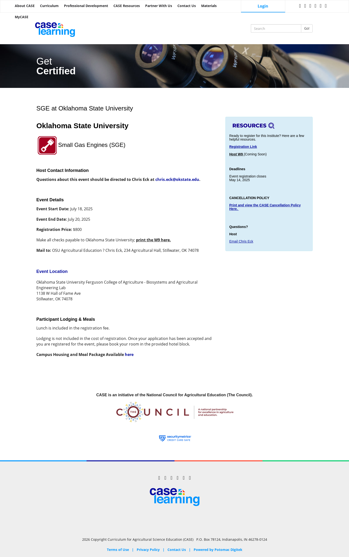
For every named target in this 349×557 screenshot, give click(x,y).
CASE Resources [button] (126, 5)
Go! (306, 28)
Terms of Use (118, 549)
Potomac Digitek (228, 549)
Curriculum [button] (49, 5)
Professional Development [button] (86, 5)
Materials (209, 5)
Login (263, 6)
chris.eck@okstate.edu (177, 179)
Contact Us (186, 5)
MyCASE (21, 17)
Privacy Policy (148, 549)
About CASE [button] (25, 5)
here (129, 354)
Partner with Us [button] (158, 5)
